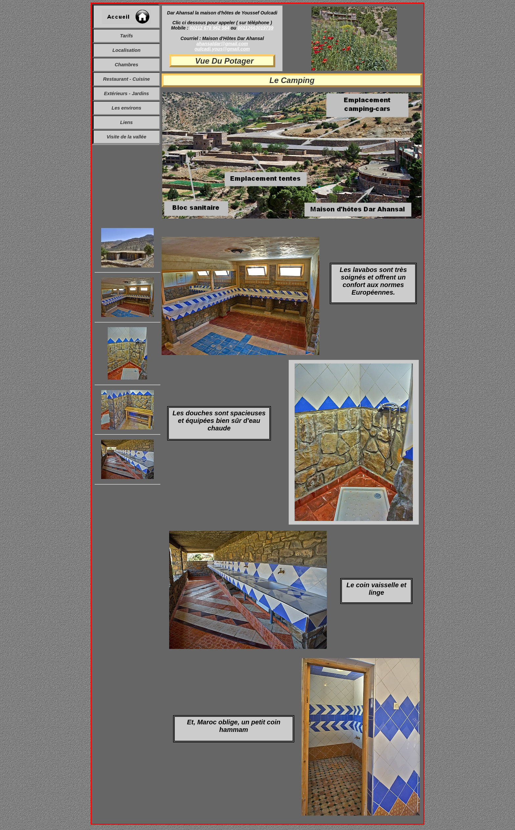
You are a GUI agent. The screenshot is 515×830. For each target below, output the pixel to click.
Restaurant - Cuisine (126, 79)
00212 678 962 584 (210, 28)
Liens (126, 122)
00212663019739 (255, 28)
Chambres (126, 64)
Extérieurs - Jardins (126, 93)
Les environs (126, 108)
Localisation (126, 50)
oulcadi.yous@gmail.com (222, 49)
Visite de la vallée (126, 136)
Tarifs (126, 35)
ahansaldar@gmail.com (222, 43)
